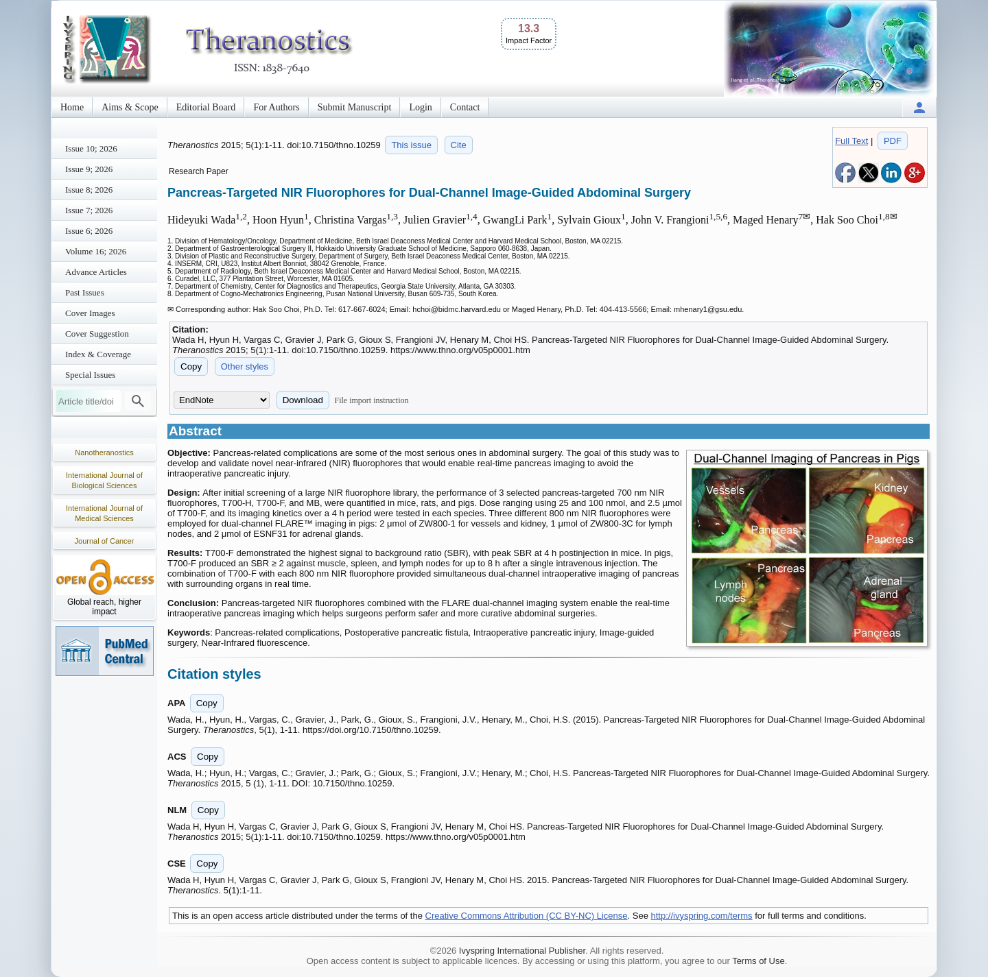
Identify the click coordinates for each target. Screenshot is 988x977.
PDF (893, 141)
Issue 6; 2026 (89, 231)
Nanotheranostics (104, 452)
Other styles (244, 366)
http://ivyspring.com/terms (702, 915)
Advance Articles (96, 272)
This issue (411, 145)
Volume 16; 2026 (95, 251)
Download (303, 400)
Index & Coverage (98, 354)
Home (72, 107)
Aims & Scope (130, 107)
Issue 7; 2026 (89, 210)
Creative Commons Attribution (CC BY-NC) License (526, 915)
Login (420, 107)
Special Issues (90, 375)
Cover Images (90, 313)
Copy (191, 366)
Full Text (851, 141)
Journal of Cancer (104, 541)
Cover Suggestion (97, 333)
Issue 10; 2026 (91, 148)
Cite (459, 145)
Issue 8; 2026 (89, 189)
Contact (465, 107)
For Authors (276, 107)
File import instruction (372, 400)
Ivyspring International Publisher (522, 950)
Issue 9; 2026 (89, 169)
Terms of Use (758, 961)
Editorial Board (206, 107)
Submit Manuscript (355, 107)
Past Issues (84, 292)
